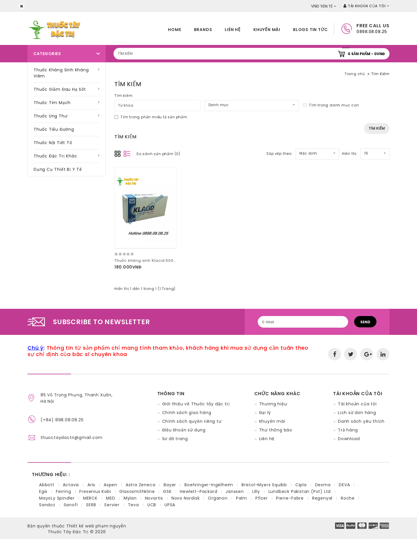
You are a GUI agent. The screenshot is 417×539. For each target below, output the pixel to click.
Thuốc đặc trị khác (55, 156)
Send (365, 322)
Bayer (170, 485)
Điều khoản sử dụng (184, 430)
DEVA (344, 485)
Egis (43, 491)
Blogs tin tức (310, 29)
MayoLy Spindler (57, 498)
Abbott (46, 485)
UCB (151, 505)
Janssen (235, 491)
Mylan (130, 498)
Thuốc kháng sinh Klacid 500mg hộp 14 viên (159, 260)
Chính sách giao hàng (186, 412)
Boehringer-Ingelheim (208, 485)
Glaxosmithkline (137, 491)
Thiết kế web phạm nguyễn (96, 526)
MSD (110, 498)
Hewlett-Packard (198, 491)
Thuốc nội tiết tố (53, 143)
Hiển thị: (350, 153)
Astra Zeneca (141, 485)
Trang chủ (355, 73)
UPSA (169, 505)
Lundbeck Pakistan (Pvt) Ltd (299, 491)
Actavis (71, 485)
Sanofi (71, 505)
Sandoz (47, 505)
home (174, 29)
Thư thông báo (275, 430)
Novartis (154, 498)
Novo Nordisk (185, 498)
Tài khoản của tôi (357, 404)
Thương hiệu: (273, 404)
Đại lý (265, 412)
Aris (91, 485)
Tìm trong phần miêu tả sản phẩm (150, 117)
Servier (112, 505)
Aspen (110, 485)
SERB (91, 505)
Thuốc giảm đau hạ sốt (60, 89)
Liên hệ (233, 29)
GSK (167, 491)
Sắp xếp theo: (279, 153)
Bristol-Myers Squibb (264, 485)
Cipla (301, 485)
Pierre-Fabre (290, 498)
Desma (323, 485)
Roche (348, 498)
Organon (218, 498)
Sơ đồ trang (175, 439)
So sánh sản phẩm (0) (158, 153)
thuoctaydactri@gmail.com (72, 437)
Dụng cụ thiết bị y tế (58, 169)
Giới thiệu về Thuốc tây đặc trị (196, 404)
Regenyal (322, 498)
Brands (203, 29)
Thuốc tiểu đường (54, 129)
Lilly (256, 491)
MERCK (90, 498)
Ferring (63, 491)
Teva (133, 505)
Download (349, 439)
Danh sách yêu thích (361, 421)
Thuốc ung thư (50, 116)
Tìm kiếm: (123, 95)
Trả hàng (348, 430)
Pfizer (261, 498)
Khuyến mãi (266, 29)
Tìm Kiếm (380, 73)
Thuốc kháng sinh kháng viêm (61, 73)
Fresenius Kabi (95, 491)
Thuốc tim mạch (52, 103)
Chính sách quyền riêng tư (192, 421)
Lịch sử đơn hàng (357, 412)
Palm (241, 498)
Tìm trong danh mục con (331, 105)
